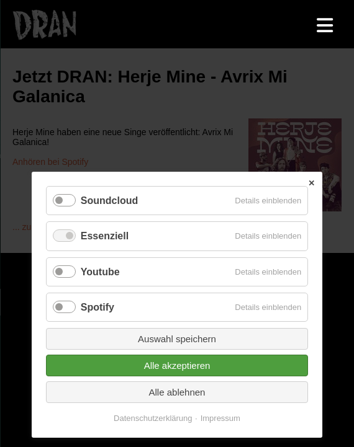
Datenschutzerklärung (153, 418)
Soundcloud (109, 200)
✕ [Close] (311, 183)
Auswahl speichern (177, 339)
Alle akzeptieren (177, 365)
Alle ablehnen (177, 392)
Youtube (100, 272)
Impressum (220, 418)
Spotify (97, 307)
